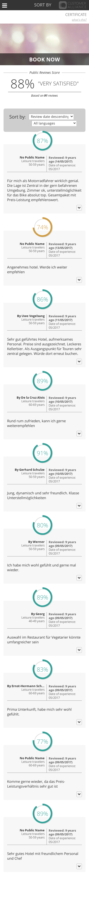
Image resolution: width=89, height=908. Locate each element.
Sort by (17, 117)
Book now (44, 59)
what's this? (79, 20)
